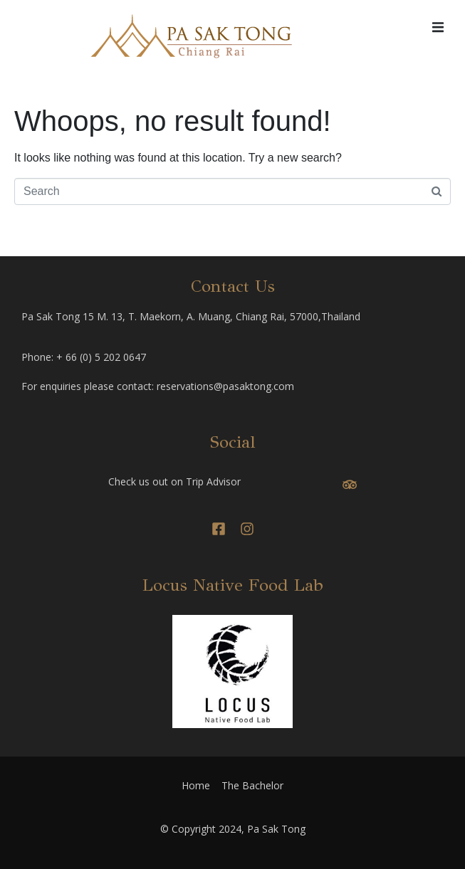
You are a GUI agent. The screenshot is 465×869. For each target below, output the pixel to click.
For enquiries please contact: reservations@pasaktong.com (157, 386)
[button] (438, 27)
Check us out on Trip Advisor (174, 481)
